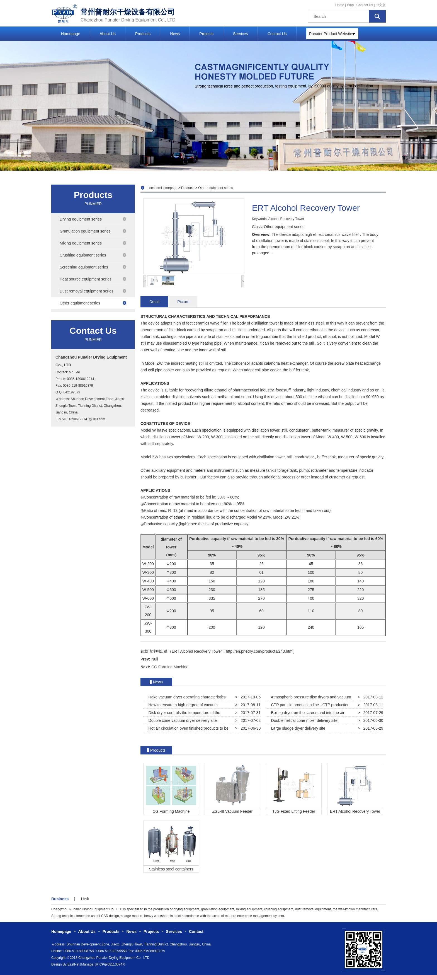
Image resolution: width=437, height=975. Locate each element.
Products (142, 34)
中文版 (381, 5)
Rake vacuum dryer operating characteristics (186, 697)
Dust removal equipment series (93, 291)
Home (339, 5)
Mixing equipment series (93, 243)
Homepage (70, 34)
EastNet (73, 964)
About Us (108, 34)
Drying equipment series (93, 219)
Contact (196, 931)
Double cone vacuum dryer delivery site (181, 720)
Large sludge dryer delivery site (297, 728)
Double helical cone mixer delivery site (303, 720)
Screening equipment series (93, 267)
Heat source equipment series (93, 279)
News (175, 34)
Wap (351, 5)
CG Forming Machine (169, 667)
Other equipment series (93, 303)
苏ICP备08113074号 (110, 964)
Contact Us (364, 5)
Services (240, 34)
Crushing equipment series (93, 255)
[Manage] (87, 964)
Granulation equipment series (93, 231)
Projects (206, 34)
